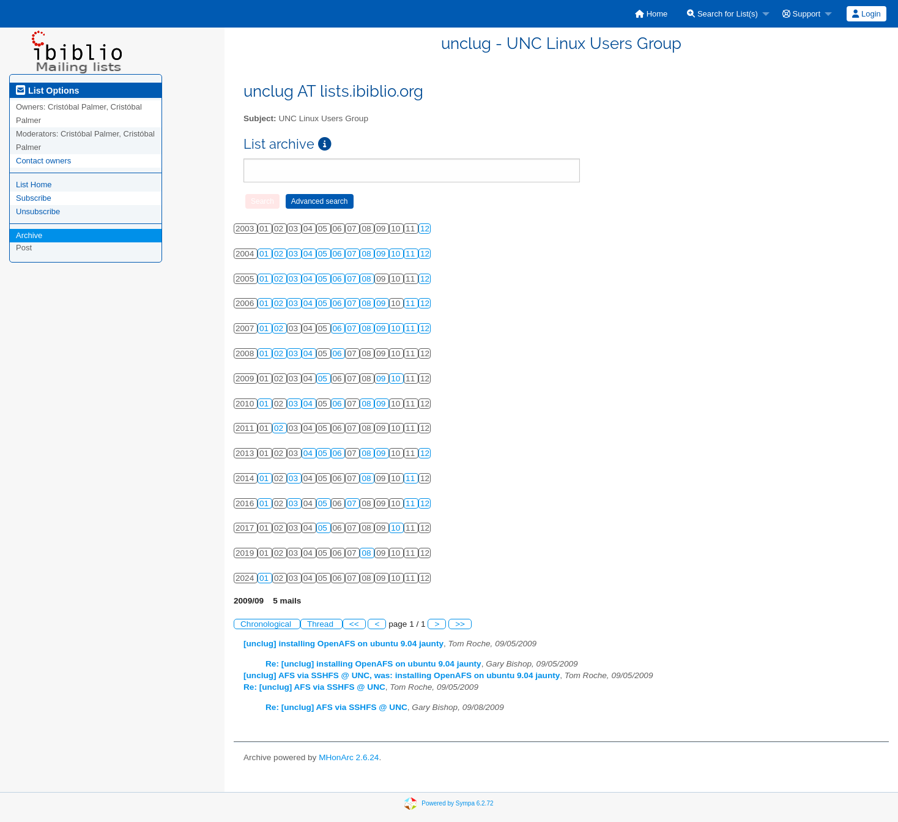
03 (294, 253)
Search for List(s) (722, 13)
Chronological (267, 624)
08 (367, 253)
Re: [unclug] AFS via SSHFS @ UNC (314, 687)
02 (280, 253)
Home (651, 13)
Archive (29, 235)
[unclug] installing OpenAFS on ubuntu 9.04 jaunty (343, 643)
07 (352, 253)
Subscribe (33, 198)
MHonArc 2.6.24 (349, 757)
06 (338, 253)
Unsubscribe (38, 211)
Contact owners (43, 160)
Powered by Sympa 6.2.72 (457, 803)
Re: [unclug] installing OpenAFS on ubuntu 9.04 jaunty (373, 663)
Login (866, 13)
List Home (34, 184)
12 (424, 228)
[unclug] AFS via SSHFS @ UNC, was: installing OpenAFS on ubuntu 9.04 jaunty (401, 675)
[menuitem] (651, 14)
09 (382, 253)
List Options (47, 90)
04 (309, 253)
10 (397, 253)
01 (265, 253)
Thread (321, 624)
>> (460, 624)
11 (411, 253)
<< (354, 624)
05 (324, 253)
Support (801, 13)
